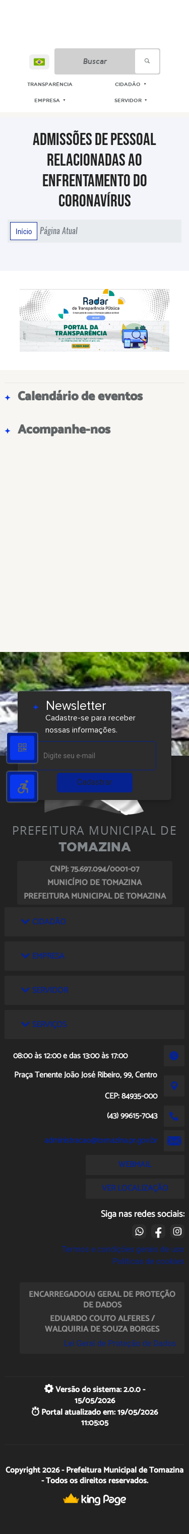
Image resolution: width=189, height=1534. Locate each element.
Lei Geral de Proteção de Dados (120, 1343)
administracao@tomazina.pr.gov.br (100, 1140)
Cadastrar (94, 782)
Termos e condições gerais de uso (123, 1249)
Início (24, 231)
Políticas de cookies (148, 1261)
